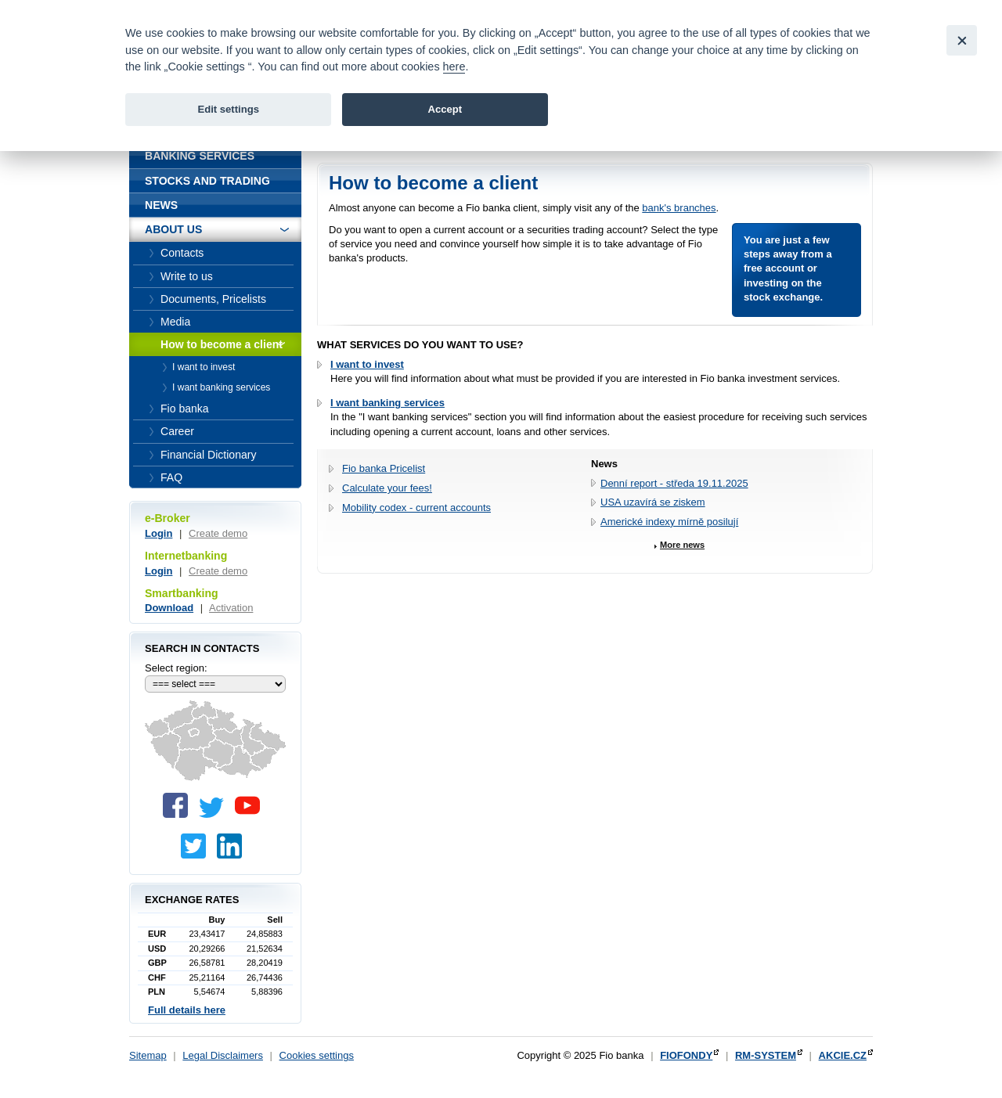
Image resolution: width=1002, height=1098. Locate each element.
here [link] (454, 66)
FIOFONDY (686, 1055)
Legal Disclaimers (222, 1055)
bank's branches (678, 208)
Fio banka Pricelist (383, 468)
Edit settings (228, 109)
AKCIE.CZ (843, 1055)
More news (682, 544)
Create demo (218, 533)
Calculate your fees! (387, 488)
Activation (231, 608)
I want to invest (367, 364)
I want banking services (387, 403)
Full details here (186, 1010)
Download (169, 608)
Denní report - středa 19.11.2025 (674, 483)
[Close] (961, 40)
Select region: (176, 668)
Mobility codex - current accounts (416, 507)
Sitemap (148, 1055)
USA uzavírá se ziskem (652, 502)
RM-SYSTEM (765, 1055)
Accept (444, 109)
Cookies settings (316, 1055)
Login (158, 533)
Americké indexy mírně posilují (669, 521)
